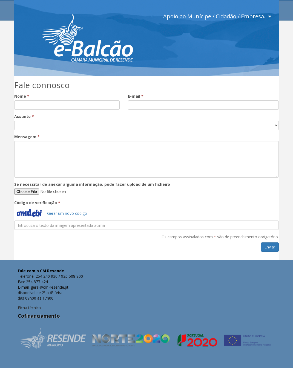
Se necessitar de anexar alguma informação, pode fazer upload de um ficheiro (92, 184)
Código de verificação (37, 202)
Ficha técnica (29, 307)
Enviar (270, 247)
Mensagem (27, 136)
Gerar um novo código (67, 213)
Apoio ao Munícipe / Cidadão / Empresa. (217, 16)
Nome (21, 96)
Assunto (24, 116)
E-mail (135, 96)
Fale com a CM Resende (41, 270)
